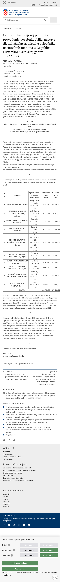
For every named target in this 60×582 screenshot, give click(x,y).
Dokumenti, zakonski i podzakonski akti (17, 468)
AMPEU (6, 502)
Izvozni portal (7, 459)
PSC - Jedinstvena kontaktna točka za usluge (19, 470)
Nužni (4, 550)
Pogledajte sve (11, 435)
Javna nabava (8, 475)
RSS (33, 5)
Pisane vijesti (7, 364)
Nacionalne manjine (27, 364)
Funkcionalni (7, 555)
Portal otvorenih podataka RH (13, 457)
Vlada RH (6, 494)
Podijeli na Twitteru (14, 440)
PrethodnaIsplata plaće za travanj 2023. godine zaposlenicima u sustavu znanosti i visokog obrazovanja (16, 375)
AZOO (5, 497)
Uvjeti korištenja (46, 518)
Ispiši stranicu (4, 440)
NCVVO (6, 507)
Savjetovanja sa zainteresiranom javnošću (18, 480)
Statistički (6, 560)
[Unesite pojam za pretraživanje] (13, 20)
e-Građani (6, 452)
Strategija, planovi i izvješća (13, 478)
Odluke (16, 364)
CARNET (6, 504)
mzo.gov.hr (7, 66)
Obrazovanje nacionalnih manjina (18, 425)
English (54, 2)
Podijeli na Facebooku (9, 440)
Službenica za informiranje (12, 473)
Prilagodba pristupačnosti (48, 5)
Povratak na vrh (10, 515)
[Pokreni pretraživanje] (45, 20)
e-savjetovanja (8, 454)
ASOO (5, 499)
